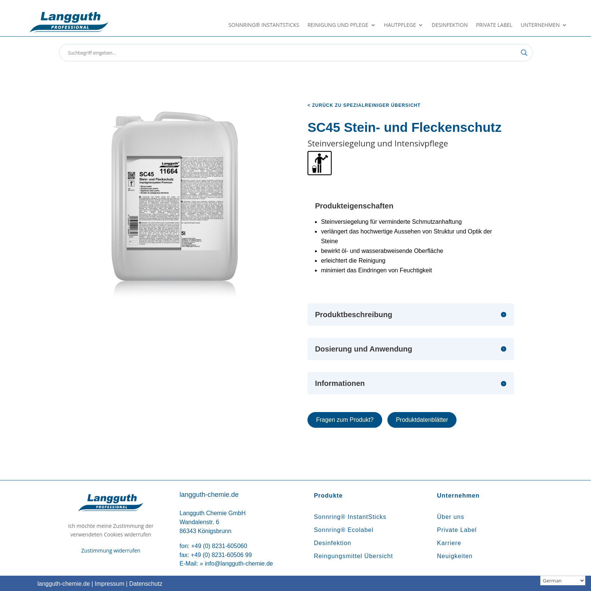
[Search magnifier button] (524, 52)
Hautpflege (400, 25)
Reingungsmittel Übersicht (353, 556)
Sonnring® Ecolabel (344, 530)
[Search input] (292, 52)
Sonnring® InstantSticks (263, 25)
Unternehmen (540, 25)
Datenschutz (146, 584)
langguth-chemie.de (63, 584)
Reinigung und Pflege (337, 25)
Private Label (494, 25)
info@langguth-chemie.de (239, 563)
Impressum (109, 584)
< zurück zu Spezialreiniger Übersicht (364, 105)
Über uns (450, 517)
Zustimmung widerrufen (110, 550)
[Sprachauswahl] (562, 580)
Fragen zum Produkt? (345, 420)
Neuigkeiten (455, 556)
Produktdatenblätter (422, 420)
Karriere (449, 543)
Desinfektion (449, 25)
